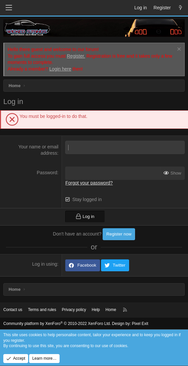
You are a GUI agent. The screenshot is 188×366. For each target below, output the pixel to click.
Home (111, 309)
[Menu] (8, 8)
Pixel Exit (140, 323)
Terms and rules (42, 309)
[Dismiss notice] (178, 49)
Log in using (44, 264)
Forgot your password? (89, 182)
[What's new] (180, 8)
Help (96, 309)
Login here (60, 69)
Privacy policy (74, 309)
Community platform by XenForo (57, 323)
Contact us (12, 309)
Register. (76, 56)
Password (47, 172)
